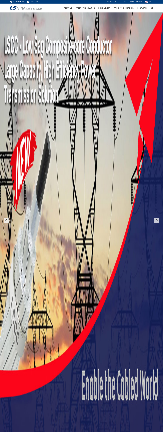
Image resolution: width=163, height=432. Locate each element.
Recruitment (129, 1)
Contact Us (142, 8)
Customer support (114, 1)
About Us (68, 8)
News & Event (104, 8)
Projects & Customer (124, 8)
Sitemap (139, 1)
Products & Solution (85, 8)
